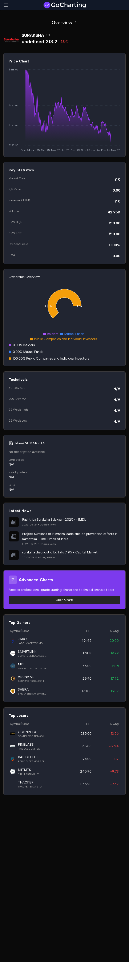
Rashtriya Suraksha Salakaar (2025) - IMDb (54, 519)
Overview (64, 22)
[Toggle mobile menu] (5, 5)
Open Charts (64, 600)
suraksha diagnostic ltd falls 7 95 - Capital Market (60, 552)
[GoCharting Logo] (64, 5)
